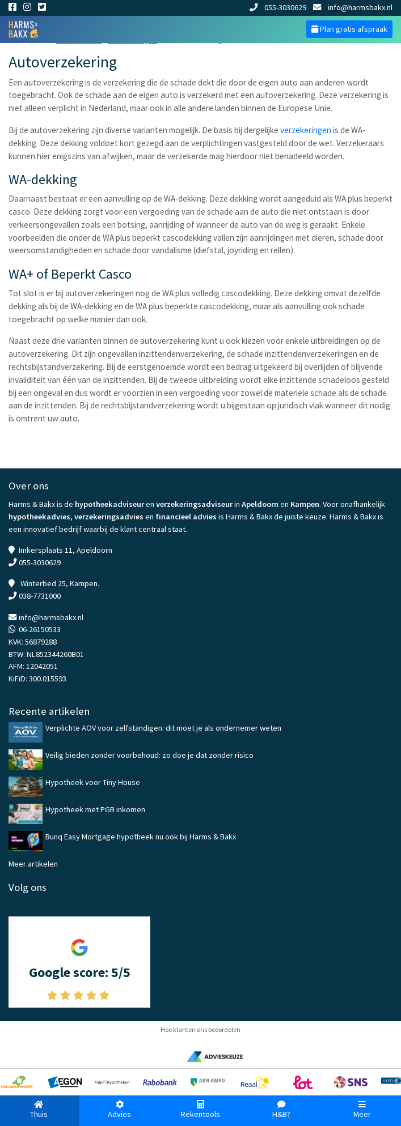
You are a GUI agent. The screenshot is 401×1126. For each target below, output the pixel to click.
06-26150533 (40, 629)
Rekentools (200, 1110)
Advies (120, 1110)
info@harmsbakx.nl (352, 7)
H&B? (281, 1110)
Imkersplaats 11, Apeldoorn (65, 550)
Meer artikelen (33, 864)
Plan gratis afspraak (349, 29)
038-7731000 (40, 596)
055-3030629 (278, 7)
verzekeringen (305, 130)
